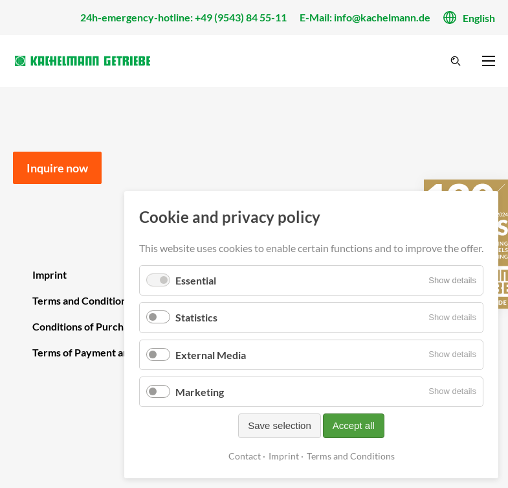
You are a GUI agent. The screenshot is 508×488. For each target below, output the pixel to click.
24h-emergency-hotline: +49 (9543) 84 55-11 (183, 17)
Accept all (354, 425)
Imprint (284, 455)
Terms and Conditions (351, 455)
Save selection (279, 425)
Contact (244, 455)
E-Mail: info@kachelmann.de (365, 17)
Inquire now (57, 168)
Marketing (199, 392)
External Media (210, 355)
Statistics (196, 317)
